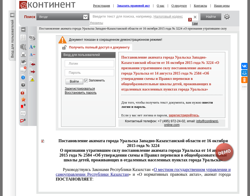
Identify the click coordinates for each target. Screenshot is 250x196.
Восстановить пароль (81, 93)
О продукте (179, 5)
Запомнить (97, 80)
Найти (211, 17)
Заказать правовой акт (133, 5)
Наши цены (222, 5)
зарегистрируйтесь (184, 115)
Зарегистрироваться (80, 89)
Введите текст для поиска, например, (136, 19)
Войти (74, 81)
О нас (161, 5)
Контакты (200, 5)
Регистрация (101, 5)
